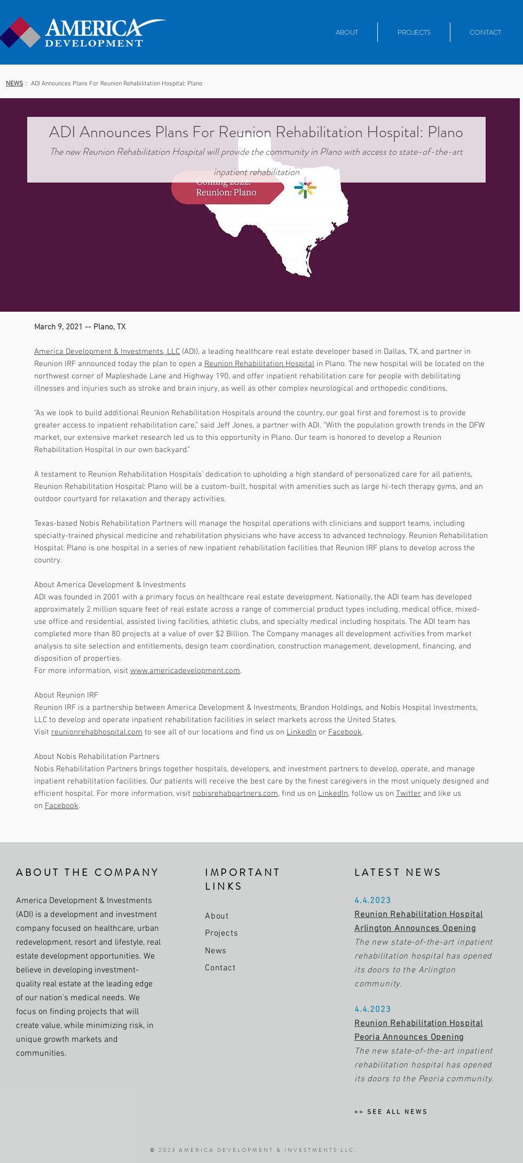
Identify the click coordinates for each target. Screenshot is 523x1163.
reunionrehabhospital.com (96, 732)
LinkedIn (301, 732)
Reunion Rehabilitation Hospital (259, 364)
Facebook (345, 732)
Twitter (408, 793)
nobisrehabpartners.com (235, 793)
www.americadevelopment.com (185, 671)
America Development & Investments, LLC (107, 352)
